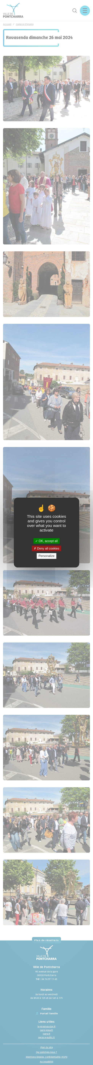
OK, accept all (46, 541)
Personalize (46, 556)
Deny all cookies (46, 548)
